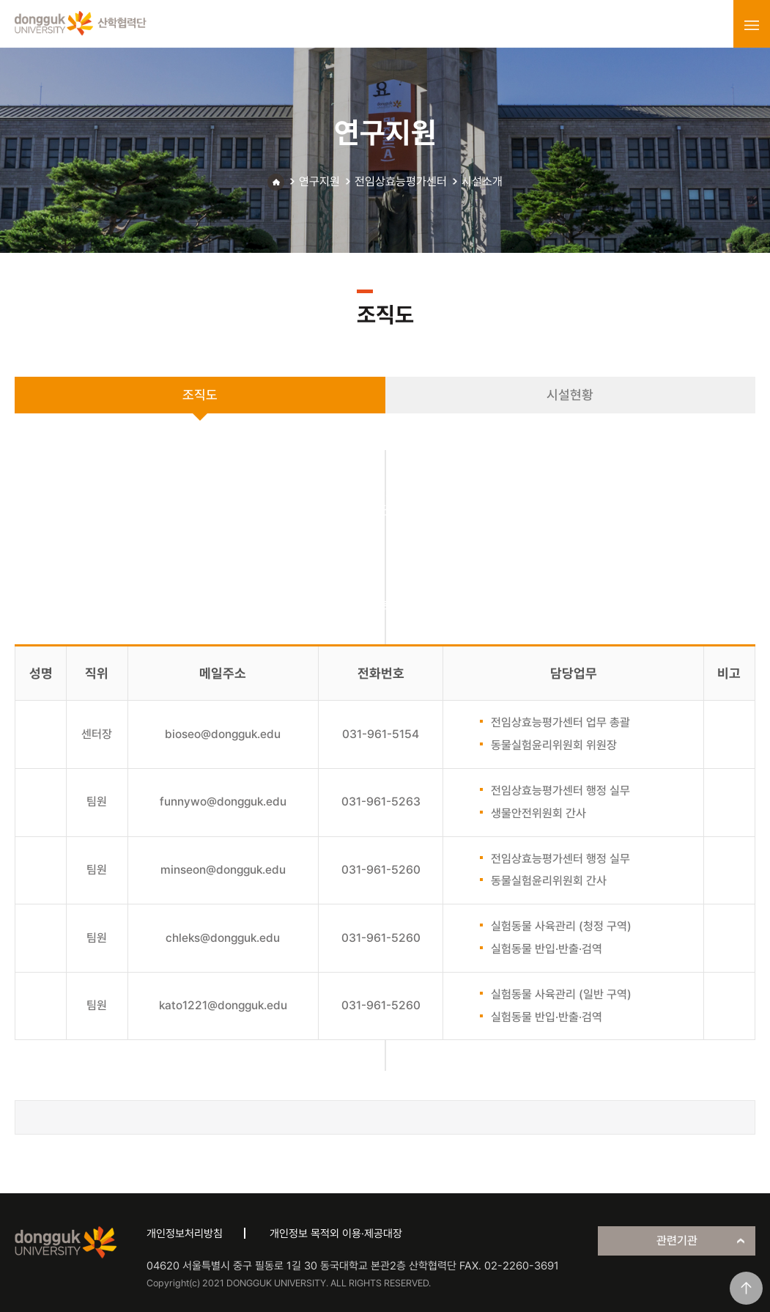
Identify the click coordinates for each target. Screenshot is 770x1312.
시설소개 (482, 181)
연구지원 (319, 181)
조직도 (200, 394)
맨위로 (746, 1288)
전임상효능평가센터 (401, 181)
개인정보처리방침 (185, 1233)
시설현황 (570, 394)
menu (751, 25)
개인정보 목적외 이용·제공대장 (336, 1233)
